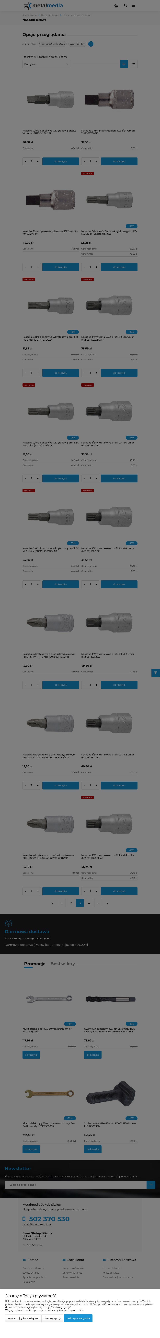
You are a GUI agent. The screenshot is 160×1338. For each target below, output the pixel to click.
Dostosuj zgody (52, 1318)
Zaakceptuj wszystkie (78, 1318)
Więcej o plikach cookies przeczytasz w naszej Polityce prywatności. (44, 1310)
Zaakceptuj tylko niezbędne (23, 1318)
